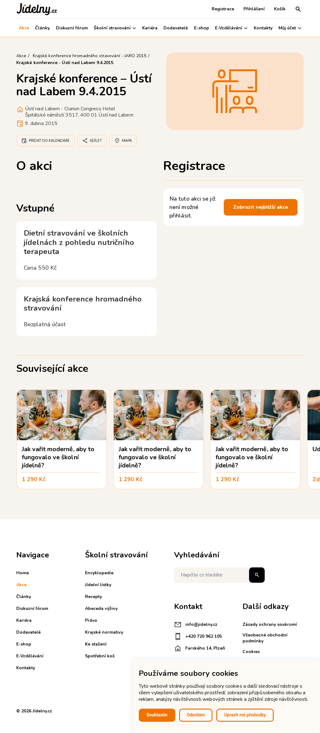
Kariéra (150, 28)
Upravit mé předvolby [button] (245, 714)
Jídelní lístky (98, 585)
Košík (280, 9)
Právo (91, 620)
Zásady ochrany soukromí (269, 624)
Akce (24, 28)
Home (22, 573)
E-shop (201, 28)
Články (42, 28)
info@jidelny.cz (196, 624)
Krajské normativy (104, 632)
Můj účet (289, 28)
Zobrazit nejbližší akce (260, 207)
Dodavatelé (175, 28)
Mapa (123, 140)
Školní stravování (115, 28)
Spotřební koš (100, 656)
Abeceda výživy (101, 608)
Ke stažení (96, 644)
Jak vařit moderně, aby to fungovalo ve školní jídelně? (58, 457)
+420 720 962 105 (198, 636)
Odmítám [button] (196, 714)
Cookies (251, 652)
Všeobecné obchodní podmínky (265, 638)
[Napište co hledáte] (219, 575)
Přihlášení (254, 9)
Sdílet (92, 140)
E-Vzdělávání (231, 28)
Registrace (223, 9)
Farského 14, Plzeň (199, 648)
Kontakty (263, 28)
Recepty (93, 597)
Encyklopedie (99, 573)
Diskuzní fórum (72, 28)
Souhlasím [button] (157, 714)
